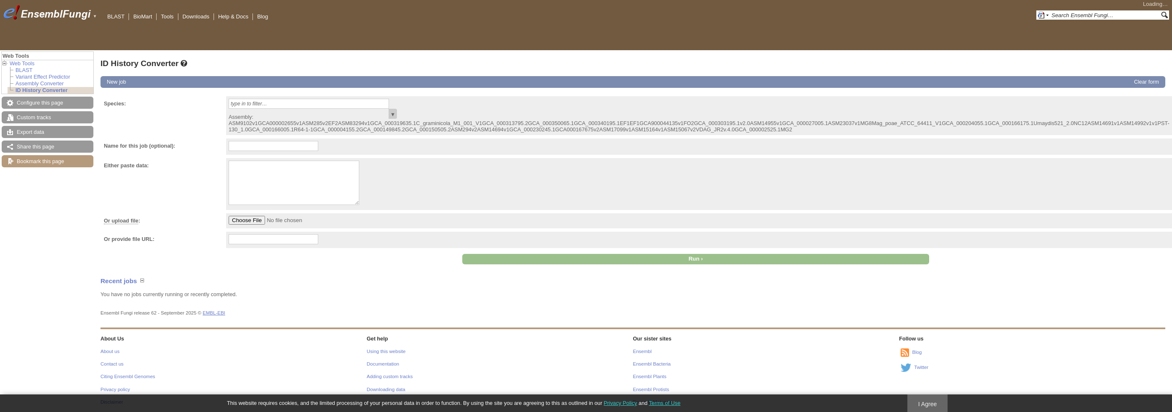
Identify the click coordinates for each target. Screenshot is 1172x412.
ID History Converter (41, 90)
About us (109, 351)
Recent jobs (118, 280)
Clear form (1146, 82)
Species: (115, 103)
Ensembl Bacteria (652, 363)
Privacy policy (115, 389)
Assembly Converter (39, 83)
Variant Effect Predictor (42, 77)
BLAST (115, 16)
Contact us (112, 363)
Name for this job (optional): (139, 146)
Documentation (383, 363)
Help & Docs (233, 16)
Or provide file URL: (129, 239)
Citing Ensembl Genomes (127, 376)
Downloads (196, 16)
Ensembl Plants (650, 376)
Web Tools (22, 63)
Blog (262, 16)
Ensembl (642, 351)
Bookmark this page (40, 161)
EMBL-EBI (214, 312)
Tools (167, 16)
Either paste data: (126, 165)
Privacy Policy (620, 403)
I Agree (927, 404)
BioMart (142, 16)
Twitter (921, 367)
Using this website (386, 351)
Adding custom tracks (390, 376)
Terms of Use (664, 403)
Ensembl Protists (651, 389)
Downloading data (386, 389)
